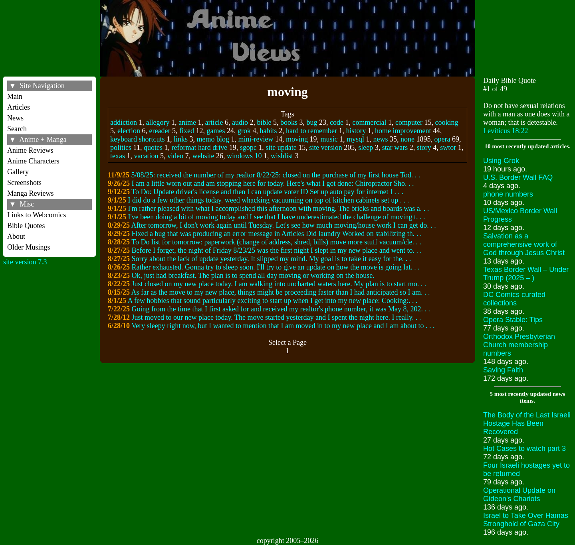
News (15, 118)
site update (281, 147)
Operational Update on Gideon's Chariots (519, 494)
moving (297, 139)
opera (442, 139)
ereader (160, 131)
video (175, 156)
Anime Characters (33, 161)
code (336, 122)
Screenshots (24, 183)
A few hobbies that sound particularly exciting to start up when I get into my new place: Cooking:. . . (273, 301)
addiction (123, 122)
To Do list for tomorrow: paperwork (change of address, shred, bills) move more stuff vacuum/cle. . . (276, 242)
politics (120, 147)
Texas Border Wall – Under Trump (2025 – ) (526, 274)
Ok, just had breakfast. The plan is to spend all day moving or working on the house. (253, 275)
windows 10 (244, 156)
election (128, 131)
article (214, 122)
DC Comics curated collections (514, 299)
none (407, 139)
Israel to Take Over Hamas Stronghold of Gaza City (525, 520)
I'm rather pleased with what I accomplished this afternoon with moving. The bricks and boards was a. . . (278, 208)
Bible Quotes (26, 226)
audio (240, 122)
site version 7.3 (25, 262)
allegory (158, 122)
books (288, 122)
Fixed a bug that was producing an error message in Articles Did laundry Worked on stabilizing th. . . (277, 234)
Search (17, 129)
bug (312, 122)
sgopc (248, 147)
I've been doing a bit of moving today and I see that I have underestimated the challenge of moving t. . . (276, 217)
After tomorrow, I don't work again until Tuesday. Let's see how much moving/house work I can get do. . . (283, 225)
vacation (146, 156)
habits (268, 131)
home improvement (403, 131)
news (380, 139)
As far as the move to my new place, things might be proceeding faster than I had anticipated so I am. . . (280, 292)
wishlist (282, 156)
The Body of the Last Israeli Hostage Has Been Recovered (527, 423)
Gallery (18, 172)
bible (264, 122)
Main (14, 96)
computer (408, 122)
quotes (153, 147)
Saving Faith (503, 370)
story (424, 147)
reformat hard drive (199, 147)
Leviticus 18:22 (505, 131)
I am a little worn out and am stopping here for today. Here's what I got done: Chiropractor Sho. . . (273, 183)
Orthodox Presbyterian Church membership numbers (519, 345)
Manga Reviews (30, 193)
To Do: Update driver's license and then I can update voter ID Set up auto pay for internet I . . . (267, 192)
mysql (355, 139)
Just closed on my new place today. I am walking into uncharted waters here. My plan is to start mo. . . (279, 284)
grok (244, 131)
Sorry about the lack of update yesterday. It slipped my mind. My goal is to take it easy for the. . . (271, 259)
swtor (448, 147)
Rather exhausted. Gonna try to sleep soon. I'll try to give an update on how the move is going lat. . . (276, 267)
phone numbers (508, 194)
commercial (370, 122)
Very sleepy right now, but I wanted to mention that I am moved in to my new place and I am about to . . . (282, 326)
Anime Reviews (30, 150)
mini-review (256, 139)
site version (325, 147)
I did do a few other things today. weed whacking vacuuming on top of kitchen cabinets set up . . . (268, 200)
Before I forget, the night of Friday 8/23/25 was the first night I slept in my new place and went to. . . (277, 250)
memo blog (213, 139)
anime (187, 122)
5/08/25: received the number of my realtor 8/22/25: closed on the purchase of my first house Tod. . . (275, 175)
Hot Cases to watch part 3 (524, 449)
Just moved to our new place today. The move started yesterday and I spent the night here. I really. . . (276, 317)
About (16, 236)
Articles (18, 107)
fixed (186, 131)
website (203, 156)
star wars (395, 147)
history (356, 131)
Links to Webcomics (36, 215)
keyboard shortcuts (137, 139)
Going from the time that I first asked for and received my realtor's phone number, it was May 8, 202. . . (281, 309)
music (329, 139)
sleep (365, 147)
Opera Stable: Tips (513, 320)
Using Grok (501, 161)
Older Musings (28, 247)
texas (117, 156)
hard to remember (311, 131)
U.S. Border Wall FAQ (518, 177)
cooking (446, 122)
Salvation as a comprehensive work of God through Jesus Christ (524, 244)
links (181, 139)
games (216, 131)
